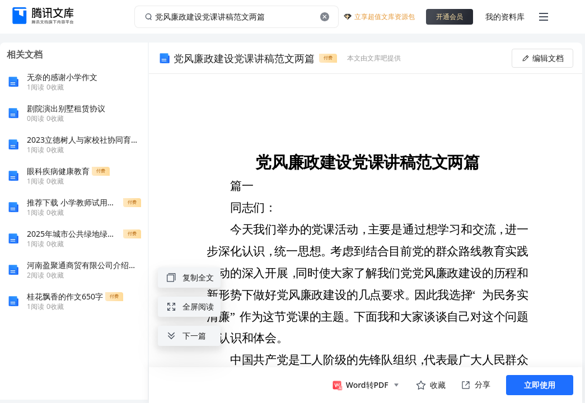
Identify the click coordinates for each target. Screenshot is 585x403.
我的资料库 (505, 16)
